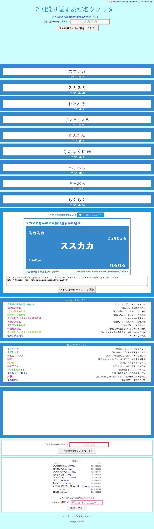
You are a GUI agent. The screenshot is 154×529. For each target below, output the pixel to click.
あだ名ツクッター (84, 518)
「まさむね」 (86, 488)
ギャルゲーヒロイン (17, 375)
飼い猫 (10, 364)
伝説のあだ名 (14, 309)
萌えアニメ (13, 368)
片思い (10, 378)
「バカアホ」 (71, 468)
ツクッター (109, 1)
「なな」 (70, 471)
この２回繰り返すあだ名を (77, 215)
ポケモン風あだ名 (16, 327)
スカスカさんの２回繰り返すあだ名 (70, 17)
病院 (9, 361)
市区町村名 (13, 381)
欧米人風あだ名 (15, 337)
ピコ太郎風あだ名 (16, 313)
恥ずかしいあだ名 (16, 316)
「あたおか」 (73, 479)
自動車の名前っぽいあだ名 (20, 306)
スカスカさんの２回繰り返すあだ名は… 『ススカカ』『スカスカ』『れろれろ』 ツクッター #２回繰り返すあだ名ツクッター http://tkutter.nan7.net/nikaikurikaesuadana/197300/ (77, 282)
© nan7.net (80, 523)
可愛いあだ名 (14, 323)
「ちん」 (64, 491)
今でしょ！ (13, 354)
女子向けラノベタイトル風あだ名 (24, 320)
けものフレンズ (15, 357)
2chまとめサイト (16, 371)
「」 (68, 494)
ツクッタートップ (69, 518)
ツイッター (13, 350)
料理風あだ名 (14, 330)
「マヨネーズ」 (64, 482)
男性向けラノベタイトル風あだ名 (24, 334)
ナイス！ (76, 76)
